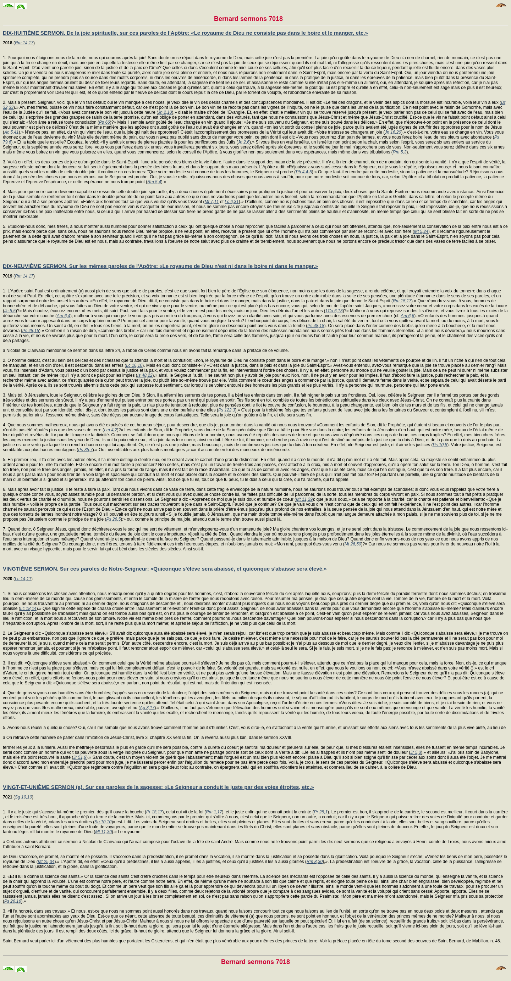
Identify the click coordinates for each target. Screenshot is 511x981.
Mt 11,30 (103, 831)
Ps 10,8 (440, 444)
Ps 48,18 (315, 325)
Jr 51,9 (79, 757)
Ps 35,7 (85, 449)
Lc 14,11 (23, 578)
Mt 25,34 (46, 861)
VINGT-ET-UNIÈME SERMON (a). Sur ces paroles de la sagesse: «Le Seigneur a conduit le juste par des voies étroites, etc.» (158, 787)
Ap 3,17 (147, 707)
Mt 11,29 (304, 499)
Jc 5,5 (10, 310)
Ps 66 (104, 122)
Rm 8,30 (315, 861)
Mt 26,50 (353, 544)
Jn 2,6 (243, 142)
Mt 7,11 (212, 201)
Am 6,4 (63, 315)
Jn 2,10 (165, 112)
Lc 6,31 (231, 201)
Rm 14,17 (24, 42)
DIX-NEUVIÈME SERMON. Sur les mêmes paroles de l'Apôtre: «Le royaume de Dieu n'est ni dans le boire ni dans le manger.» (160, 266)
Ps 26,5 (113, 519)
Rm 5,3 (400, 152)
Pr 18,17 (154, 811)
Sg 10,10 (23, 797)
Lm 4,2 (110, 429)
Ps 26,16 (12, 901)
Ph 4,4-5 (304, 171)
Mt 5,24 (421, 231)
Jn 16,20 (393, 132)
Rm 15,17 (402, 300)
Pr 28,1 (321, 811)
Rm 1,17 (214, 811)
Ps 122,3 (226, 410)
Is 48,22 (145, 375)
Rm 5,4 (154, 181)
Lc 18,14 (28, 608)
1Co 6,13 (334, 310)
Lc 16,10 (134, 365)
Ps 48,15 (30, 330)
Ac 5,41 (11, 132)
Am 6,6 (407, 315)
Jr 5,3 (415, 752)
